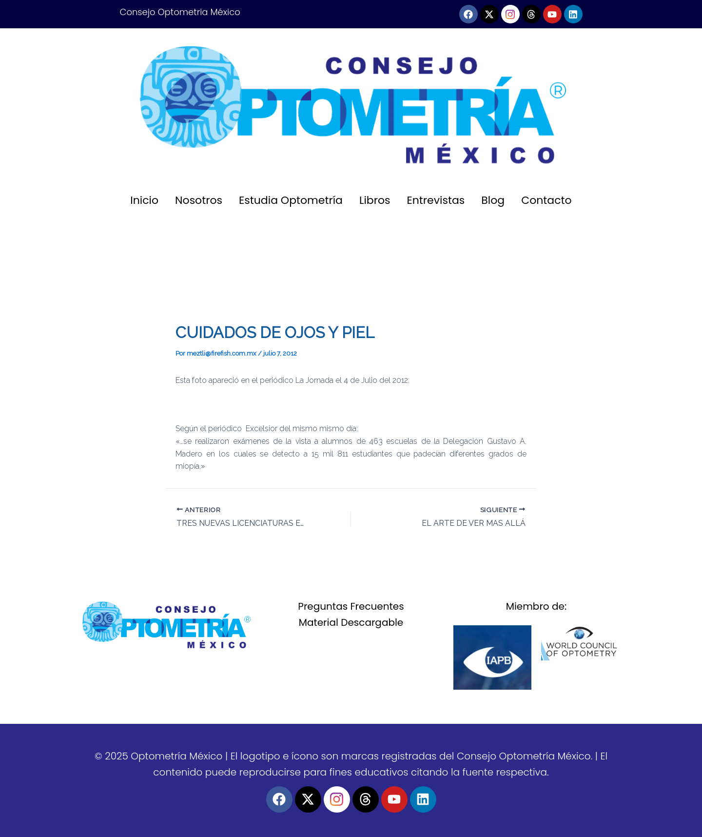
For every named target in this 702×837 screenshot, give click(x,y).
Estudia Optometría (291, 200)
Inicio (144, 200)
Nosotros (198, 200)
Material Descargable (351, 622)
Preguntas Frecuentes (351, 606)
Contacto (546, 200)
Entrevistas (436, 200)
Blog (493, 200)
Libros (374, 200)
